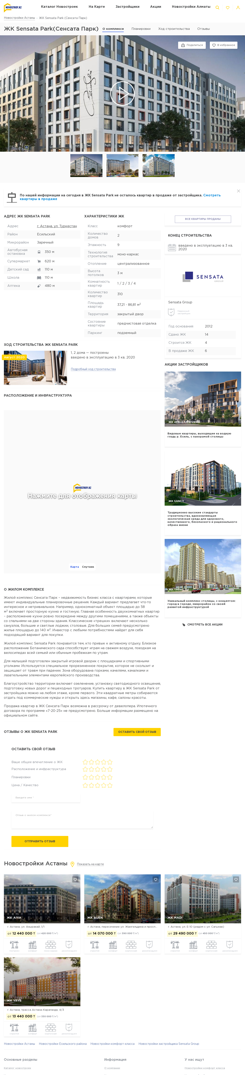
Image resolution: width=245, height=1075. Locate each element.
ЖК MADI (174, 917)
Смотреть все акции (202, 624)
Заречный (45, 242)
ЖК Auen (95, 917)
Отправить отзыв (40, 841)
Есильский (46, 234)
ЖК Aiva (14, 917)
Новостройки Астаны (19, 18)
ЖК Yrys (14, 1000)
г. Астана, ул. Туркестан (57, 226)
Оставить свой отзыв (137, 732)
